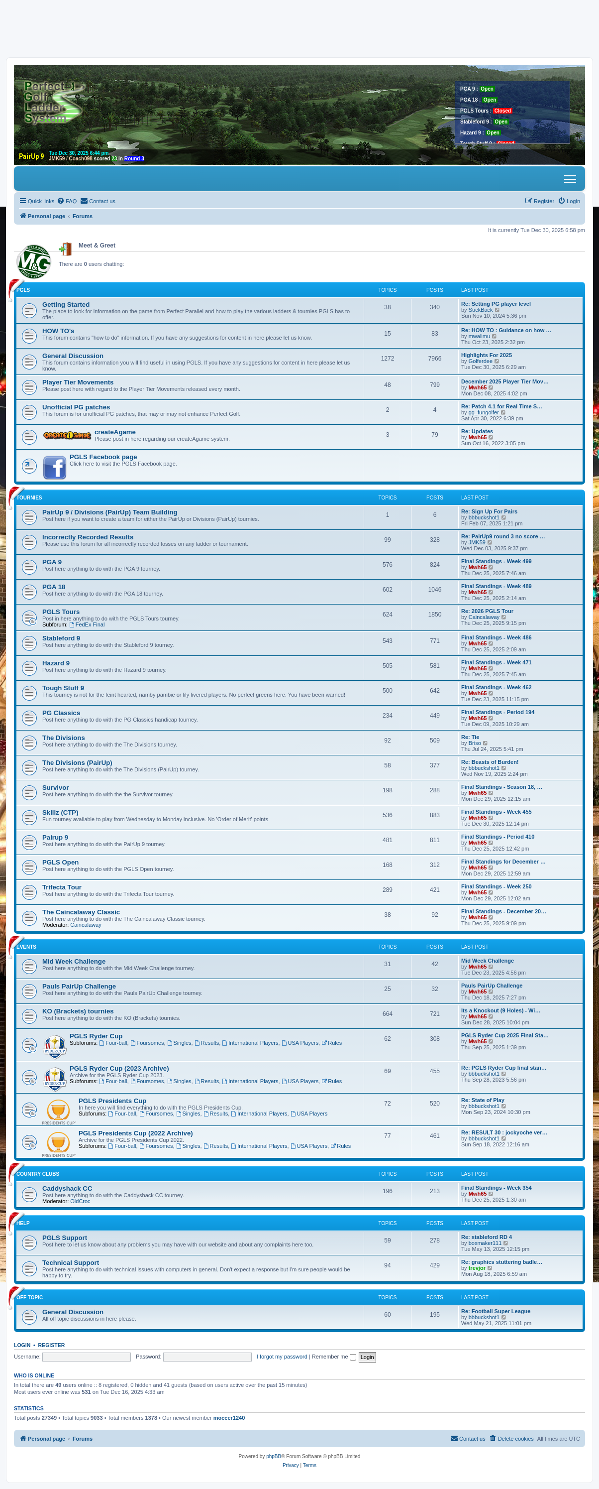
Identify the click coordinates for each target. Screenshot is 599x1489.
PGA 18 (53, 587)
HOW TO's (58, 331)
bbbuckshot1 (484, 517)
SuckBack (481, 310)
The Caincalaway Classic (81, 912)
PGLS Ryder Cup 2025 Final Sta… (505, 1035)
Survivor (55, 787)
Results (207, 1043)
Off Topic (29, 1297)
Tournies (29, 497)
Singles (179, 1043)
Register (51, 1345)
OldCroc (80, 1201)
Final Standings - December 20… (503, 911)
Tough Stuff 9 (63, 688)
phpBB (273, 1456)
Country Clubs (37, 1174)
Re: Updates (477, 431)
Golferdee (481, 361)
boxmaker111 (485, 1243)
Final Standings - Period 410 (497, 837)
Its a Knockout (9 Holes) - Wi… (500, 1010)
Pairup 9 (55, 837)
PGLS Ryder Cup (96, 1036)
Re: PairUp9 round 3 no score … (503, 536)
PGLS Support (64, 1237)
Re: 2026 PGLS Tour (487, 611)
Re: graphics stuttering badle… (501, 1262)
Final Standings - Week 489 (496, 586)
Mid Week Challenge (73, 961)
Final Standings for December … (503, 862)
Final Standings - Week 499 (496, 561)
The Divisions (63, 738)
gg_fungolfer (484, 412)
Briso (475, 743)
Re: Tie (470, 737)
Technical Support (70, 1262)
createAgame (115, 432)
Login (22, 1345)
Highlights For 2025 (486, 355)
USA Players (300, 1043)
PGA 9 (52, 562)
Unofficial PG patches (76, 407)
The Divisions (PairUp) (77, 762)
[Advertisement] (299, 28)
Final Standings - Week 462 (496, 687)
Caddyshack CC (67, 1188)
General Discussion (72, 356)
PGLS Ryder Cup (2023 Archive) (119, 1068)
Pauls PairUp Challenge (79, 986)
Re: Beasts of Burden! (490, 762)
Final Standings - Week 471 (496, 662)
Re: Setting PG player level (496, 304)
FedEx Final (87, 624)
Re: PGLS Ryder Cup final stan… (504, 1068)
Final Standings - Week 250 (496, 886)
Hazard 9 (56, 663)
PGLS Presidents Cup (112, 1101)
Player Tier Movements (77, 382)
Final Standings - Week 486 (496, 637)
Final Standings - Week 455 (496, 812)
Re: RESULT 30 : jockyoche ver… (504, 1132)
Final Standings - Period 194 (497, 712)
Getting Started (66, 304)
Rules (331, 1043)
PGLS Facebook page (103, 457)
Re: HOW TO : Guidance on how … (506, 330)
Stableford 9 (61, 638)
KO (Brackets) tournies (78, 1011)
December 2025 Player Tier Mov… (505, 381)
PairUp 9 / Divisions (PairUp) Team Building (110, 512)
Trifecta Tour (62, 887)
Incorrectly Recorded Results (87, 537)
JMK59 (477, 542)
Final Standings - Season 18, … (501, 787)
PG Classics (61, 713)
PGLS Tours (61, 612)
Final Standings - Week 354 (496, 1188)
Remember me (334, 1357)
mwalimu (479, 336)
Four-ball (113, 1043)
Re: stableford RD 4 (486, 1237)
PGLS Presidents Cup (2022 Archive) (136, 1133)
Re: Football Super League (495, 1311)
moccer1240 (229, 1418)
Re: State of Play (482, 1100)
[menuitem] (67, 201)
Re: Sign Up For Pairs (489, 511)
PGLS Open (60, 862)
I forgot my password (282, 1357)
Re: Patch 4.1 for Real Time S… (501, 406)
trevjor (477, 1268)
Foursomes (147, 1043)
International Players (250, 1043)
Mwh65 (478, 387)
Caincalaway (484, 617)
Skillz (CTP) (60, 812)
